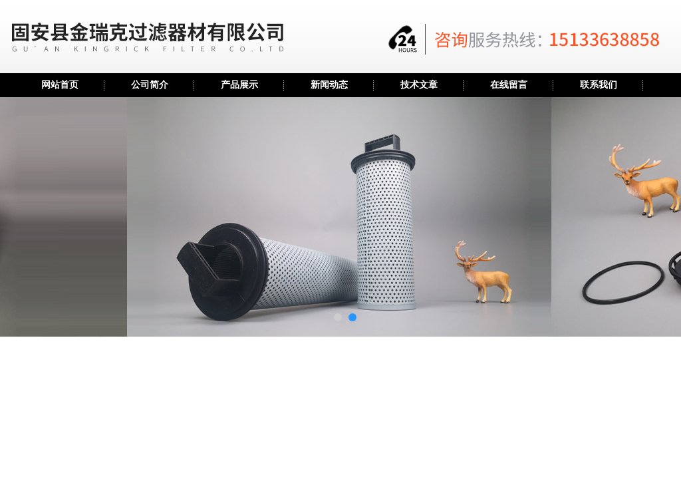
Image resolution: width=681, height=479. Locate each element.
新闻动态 (329, 85)
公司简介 (149, 85)
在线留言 (508, 85)
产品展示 (239, 85)
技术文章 (419, 85)
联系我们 (598, 85)
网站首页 (59, 85)
